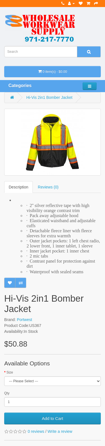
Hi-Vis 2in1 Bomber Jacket (49, 97)
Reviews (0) (48, 187)
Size (9, 372)
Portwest (24, 319)
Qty (7, 393)
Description (18, 187)
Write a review (60, 431)
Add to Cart (52, 418)
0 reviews (36, 431)
